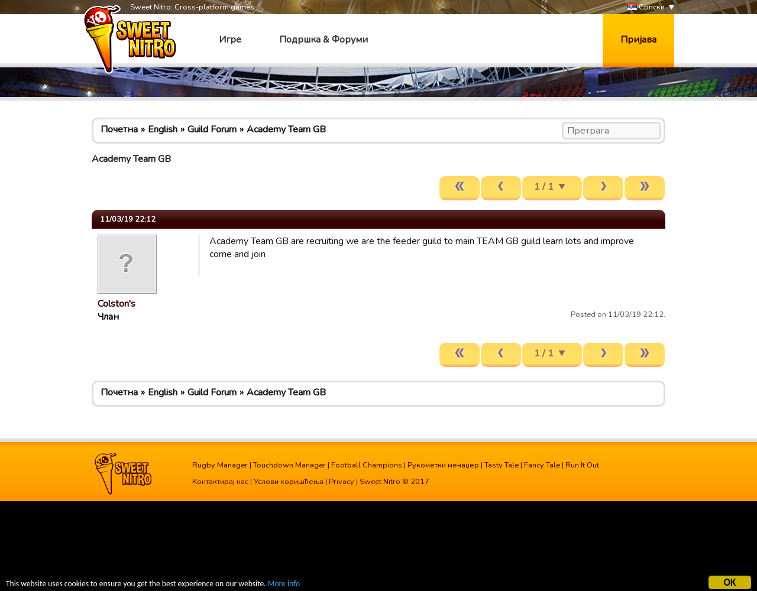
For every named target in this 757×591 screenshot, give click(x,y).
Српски (646, 7)
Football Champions (366, 465)
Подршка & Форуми (323, 39)
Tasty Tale (501, 465)
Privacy (341, 481)
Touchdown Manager (289, 465)
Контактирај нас (220, 481)
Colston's (116, 303)
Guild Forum (212, 129)
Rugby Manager (220, 465)
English (162, 129)
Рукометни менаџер (443, 465)
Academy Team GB (286, 129)
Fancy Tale (542, 465)
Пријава (638, 39)
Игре (230, 39)
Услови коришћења (288, 481)
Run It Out (582, 465)
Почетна (119, 129)
